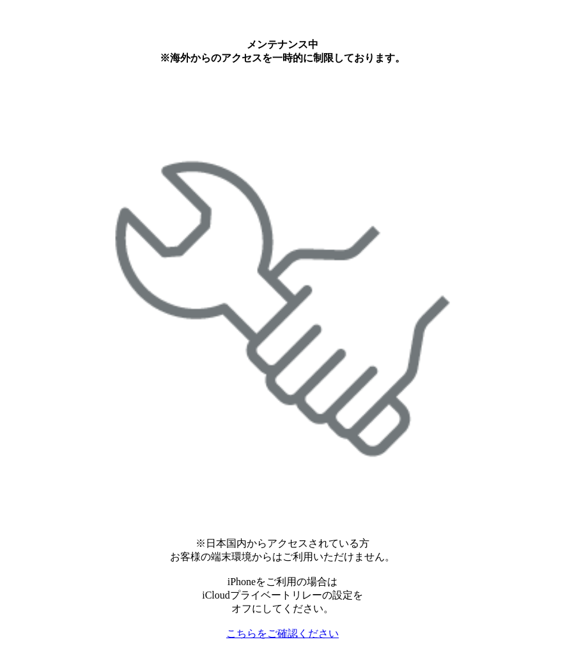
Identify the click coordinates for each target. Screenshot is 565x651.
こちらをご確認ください (282, 633)
